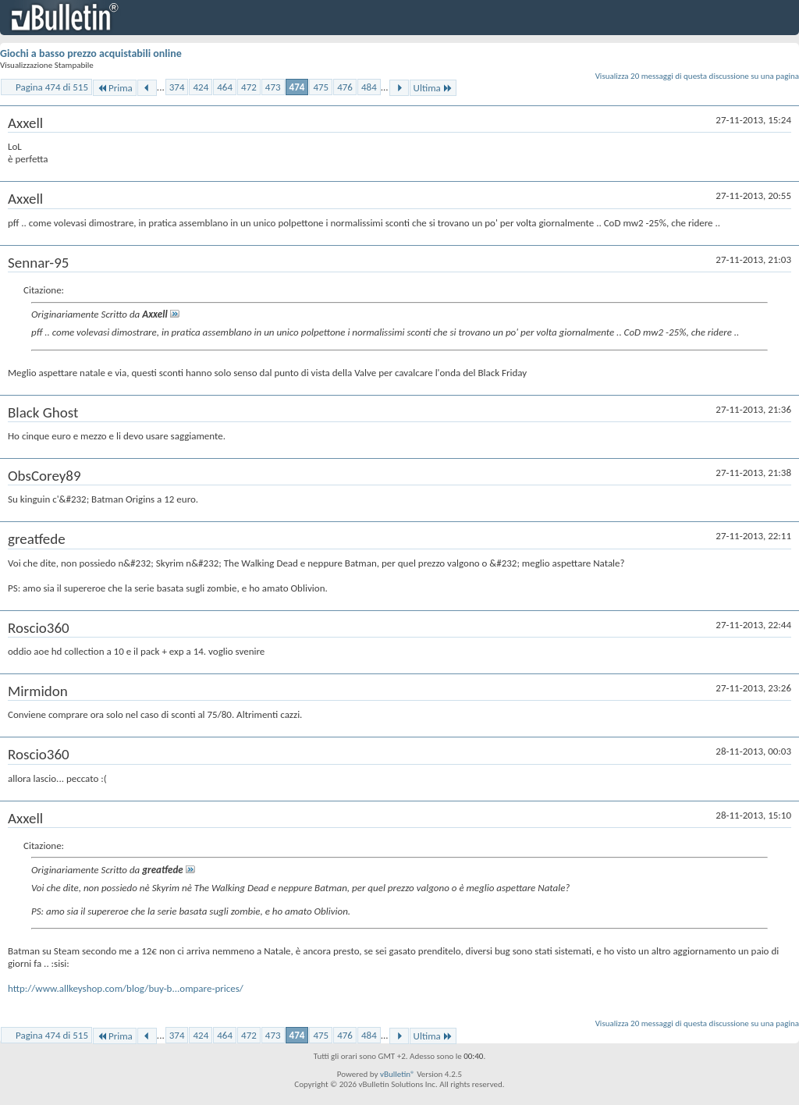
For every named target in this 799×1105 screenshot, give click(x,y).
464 (225, 87)
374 (177, 87)
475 (320, 87)
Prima (115, 88)
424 (200, 87)
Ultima (433, 88)
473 (273, 87)
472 (249, 87)
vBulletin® (397, 1074)
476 (345, 87)
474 (297, 87)
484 (369, 87)
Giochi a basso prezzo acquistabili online (91, 53)
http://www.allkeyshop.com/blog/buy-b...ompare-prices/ (125, 988)
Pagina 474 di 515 (52, 87)
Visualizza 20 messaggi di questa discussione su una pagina (697, 76)
